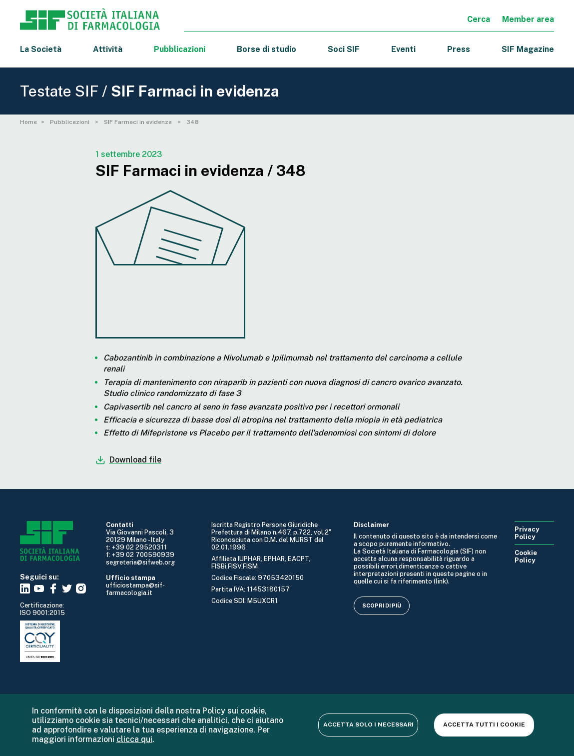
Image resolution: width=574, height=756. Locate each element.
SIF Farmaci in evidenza (138, 122)
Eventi (403, 49)
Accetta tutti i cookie (484, 724)
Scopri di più (381, 605)
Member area (528, 19)
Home (28, 122)
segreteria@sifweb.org (140, 562)
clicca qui (134, 739)
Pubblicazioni (70, 122)
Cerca (478, 19)
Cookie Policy (526, 556)
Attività (107, 49)
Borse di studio (266, 49)
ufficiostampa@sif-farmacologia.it (135, 589)
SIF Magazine (528, 49)
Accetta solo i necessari (368, 724)
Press (458, 49)
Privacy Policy (527, 533)
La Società (40, 49)
